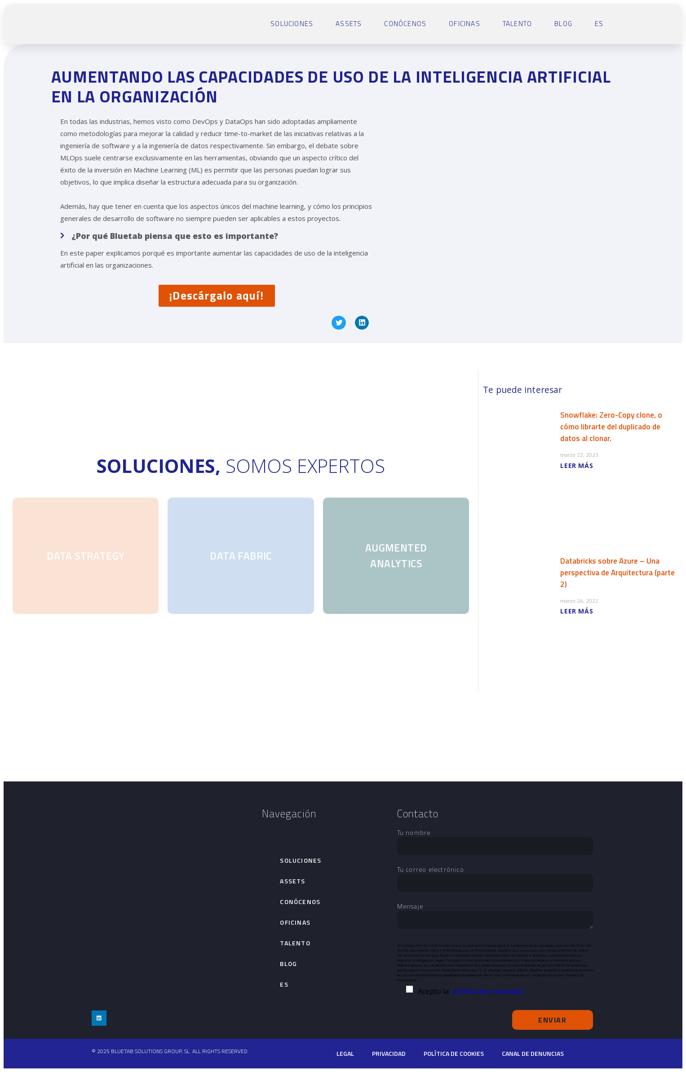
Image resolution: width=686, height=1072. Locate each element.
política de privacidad (487, 991)
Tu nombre (495, 839)
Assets (349, 23)
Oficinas (464, 23)
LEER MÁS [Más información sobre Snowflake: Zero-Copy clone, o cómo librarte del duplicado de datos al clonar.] (576, 465)
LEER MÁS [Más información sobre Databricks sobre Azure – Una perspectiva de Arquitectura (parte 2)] (576, 611)
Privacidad (389, 1053)
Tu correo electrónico (495, 876)
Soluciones (291, 23)
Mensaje (495, 916)
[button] (339, 323)
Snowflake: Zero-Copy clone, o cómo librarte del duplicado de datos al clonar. (611, 426)
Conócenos (405, 23)
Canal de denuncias (533, 1053)
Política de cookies (454, 1053)
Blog (563, 23)
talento (517, 23)
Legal (345, 1053)
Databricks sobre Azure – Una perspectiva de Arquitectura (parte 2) (617, 572)
